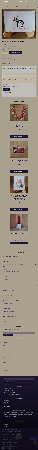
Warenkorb (5, 360)
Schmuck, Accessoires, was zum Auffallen (11, 300)
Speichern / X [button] (25, 438)
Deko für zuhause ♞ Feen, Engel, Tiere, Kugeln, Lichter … (15, 349)
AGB (4, 365)
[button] (33, 11)
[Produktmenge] (5, 52)
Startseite (5, 342)
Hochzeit (6, 274)
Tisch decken (5, 285)
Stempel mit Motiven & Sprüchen (9, 316)
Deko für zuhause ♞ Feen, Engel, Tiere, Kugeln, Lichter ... (14, 264)
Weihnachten (10, 58)
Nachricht (5, 76)
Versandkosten (15, 46)
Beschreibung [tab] (6, 63)
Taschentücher (6, 313)
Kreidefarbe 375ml (7, 319)
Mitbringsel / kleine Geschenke (9, 311)
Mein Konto (5, 367)
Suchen (8, 334)
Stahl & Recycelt (6, 261)
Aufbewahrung (6, 266)
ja (4, 86)
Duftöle (4, 306)
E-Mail (12, 1)
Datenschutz (6, 84)
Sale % (4, 321)
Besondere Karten (6, 308)
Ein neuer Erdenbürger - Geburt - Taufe (11, 271)
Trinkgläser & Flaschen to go (8, 290)
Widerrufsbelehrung (7, 406)
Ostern (5, 276)
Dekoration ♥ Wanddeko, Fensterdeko (10, 256)
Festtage (5, 269)
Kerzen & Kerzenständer (7, 287)
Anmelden (4, 1)
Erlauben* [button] (32, 438)
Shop (4, 345)
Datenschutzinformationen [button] (8, 446)
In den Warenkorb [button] (19, 136)
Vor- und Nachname (7, 72)
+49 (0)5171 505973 (23, 1)
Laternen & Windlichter (7, 295)
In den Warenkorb (15, 52)
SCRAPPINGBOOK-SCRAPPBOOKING (11, 258)
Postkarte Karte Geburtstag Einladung (15, 59)
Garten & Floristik (6, 292)
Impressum (6, 402)
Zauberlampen (6, 298)
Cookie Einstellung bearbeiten (25, 384)
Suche (8, 381)
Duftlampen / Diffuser (7, 303)
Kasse (4, 362)
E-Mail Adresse (22, 72)
